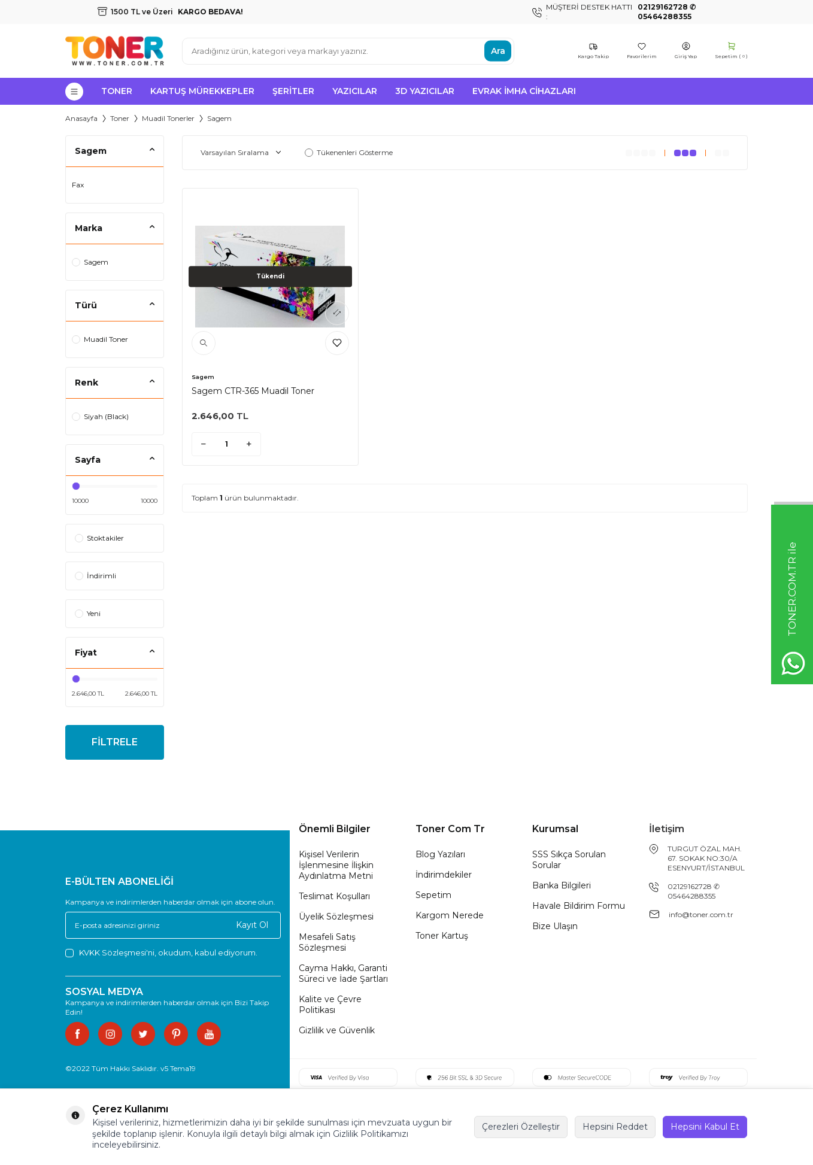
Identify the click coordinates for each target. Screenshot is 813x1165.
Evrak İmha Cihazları (524, 91)
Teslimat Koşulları (334, 896)
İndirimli (95, 575)
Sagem (90, 261)
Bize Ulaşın (555, 926)
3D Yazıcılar (424, 91)
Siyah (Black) (100, 416)
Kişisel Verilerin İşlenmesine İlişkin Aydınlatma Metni (336, 865)
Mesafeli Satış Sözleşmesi (327, 942)
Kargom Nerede (449, 915)
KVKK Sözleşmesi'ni (116, 952)
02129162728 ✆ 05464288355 (694, 891)
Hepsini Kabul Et (705, 1126)
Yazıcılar (354, 91)
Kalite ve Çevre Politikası (330, 1004)
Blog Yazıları (440, 854)
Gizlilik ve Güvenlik (337, 1030)
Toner (116, 91)
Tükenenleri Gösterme (349, 152)
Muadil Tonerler (168, 118)
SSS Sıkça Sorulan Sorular (569, 859)
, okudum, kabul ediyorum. (161, 953)
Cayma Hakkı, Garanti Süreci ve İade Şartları (343, 973)
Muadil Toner (100, 339)
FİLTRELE (115, 742)
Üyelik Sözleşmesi (336, 916)
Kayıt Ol (252, 925)
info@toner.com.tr (701, 914)
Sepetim (433, 895)
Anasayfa (81, 118)
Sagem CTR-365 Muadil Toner (253, 391)
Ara (498, 50)
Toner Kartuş (441, 935)
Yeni (88, 613)
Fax (78, 184)
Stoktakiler (99, 537)
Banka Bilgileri (561, 885)
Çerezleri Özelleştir (521, 1126)
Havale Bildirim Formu (578, 905)
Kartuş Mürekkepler (202, 91)
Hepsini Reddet (615, 1126)
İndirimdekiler (443, 874)
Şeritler (293, 91)
